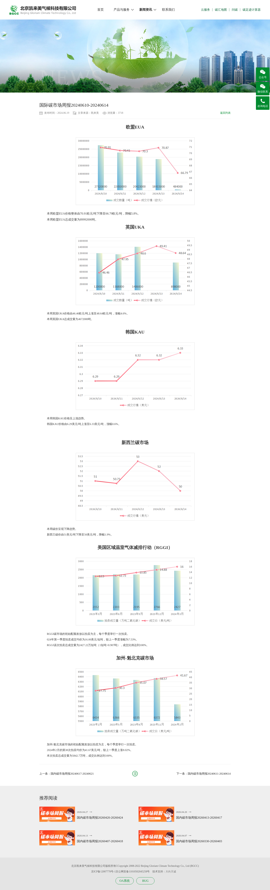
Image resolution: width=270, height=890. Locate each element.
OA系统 (124, 880)
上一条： (66, 773)
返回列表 (225, 112)
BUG (145, 880)
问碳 (235, 9)
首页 (100, 9)
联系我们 (168, 9)
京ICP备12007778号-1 (103, 871)
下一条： (203, 773)
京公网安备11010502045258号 (133, 871)
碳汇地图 (221, 9)
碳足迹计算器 (252, 9)
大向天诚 (171, 871)
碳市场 (60, 89)
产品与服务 (122, 9)
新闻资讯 (145, 9)
